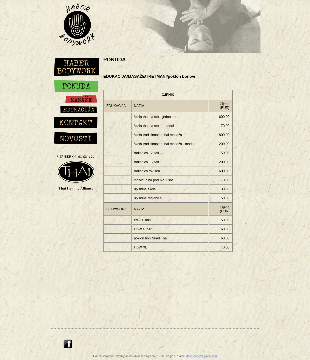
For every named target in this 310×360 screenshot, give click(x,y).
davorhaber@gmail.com (201, 356)
